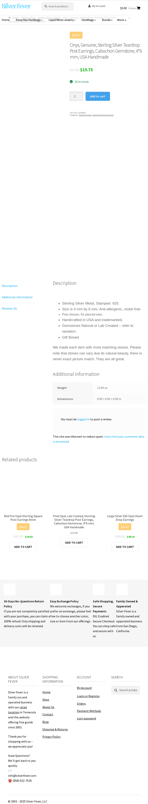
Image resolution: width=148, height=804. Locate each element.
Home (46, 692)
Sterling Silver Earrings (103, 115)
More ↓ (121, 20)
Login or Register (88, 696)
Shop (45, 699)
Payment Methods (89, 711)
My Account (98, 6)
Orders (81, 703)
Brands (106, 20)
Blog (45, 722)
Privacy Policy (51, 737)
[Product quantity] (76, 96)
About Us (48, 707)
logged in (83, 419)
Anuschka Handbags (28, 20)
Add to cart (97, 96)
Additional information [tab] (17, 297)
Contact (47, 714)
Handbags (88, 20)
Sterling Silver (85, 115)
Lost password (86, 718)
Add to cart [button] (23, 547)
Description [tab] (9, 286)
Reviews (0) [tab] (9, 308)
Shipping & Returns (55, 729)
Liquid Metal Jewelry (61, 20)
